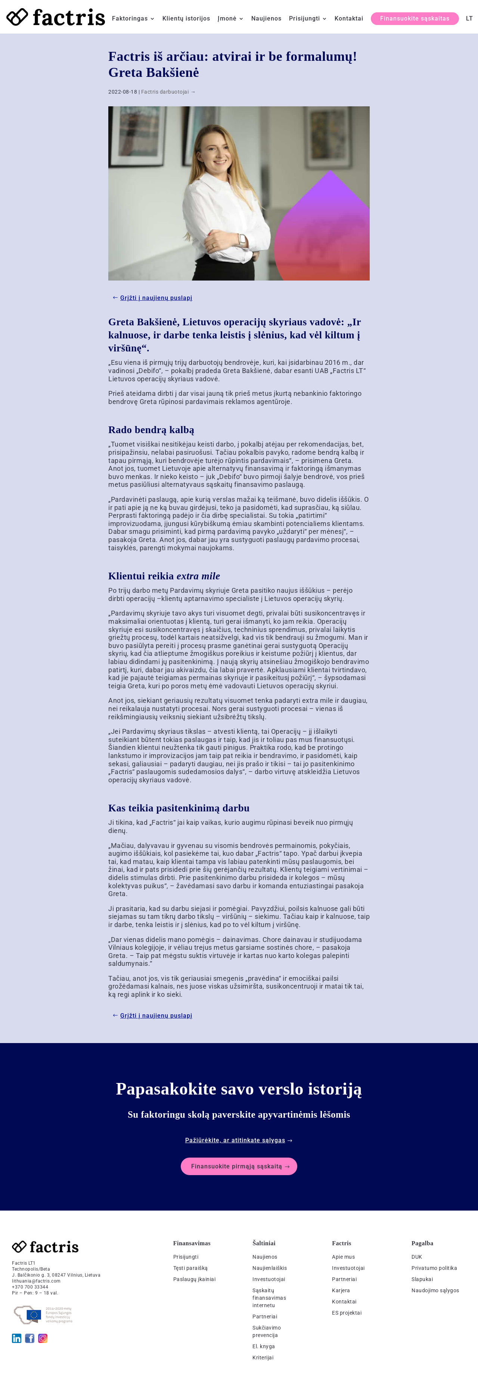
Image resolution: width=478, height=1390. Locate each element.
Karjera (341, 1290)
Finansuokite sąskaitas (415, 18)
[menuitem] (469, 25)
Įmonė (227, 19)
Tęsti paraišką (190, 1268)
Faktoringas (130, 19)
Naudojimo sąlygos (435, 1290)
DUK (417, 1257)
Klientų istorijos (186, 19)
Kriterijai (262, 1358)
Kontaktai (349, 19)
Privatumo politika (434, 1268)
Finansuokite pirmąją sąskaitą (236, 1166)
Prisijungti (304, 19)
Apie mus (343, 1257)
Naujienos (266, 19)
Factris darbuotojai (165, 92)
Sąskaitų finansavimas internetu (269, 1297)
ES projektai (346, 1313)
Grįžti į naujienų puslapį (156, 297)
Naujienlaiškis (269, 1268)
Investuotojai (268, 1279)
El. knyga (263, 1346)
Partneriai (264, 1316)
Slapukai (422, 1279)
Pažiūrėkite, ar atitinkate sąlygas (235, 1140)
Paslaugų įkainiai (194, 1279)
